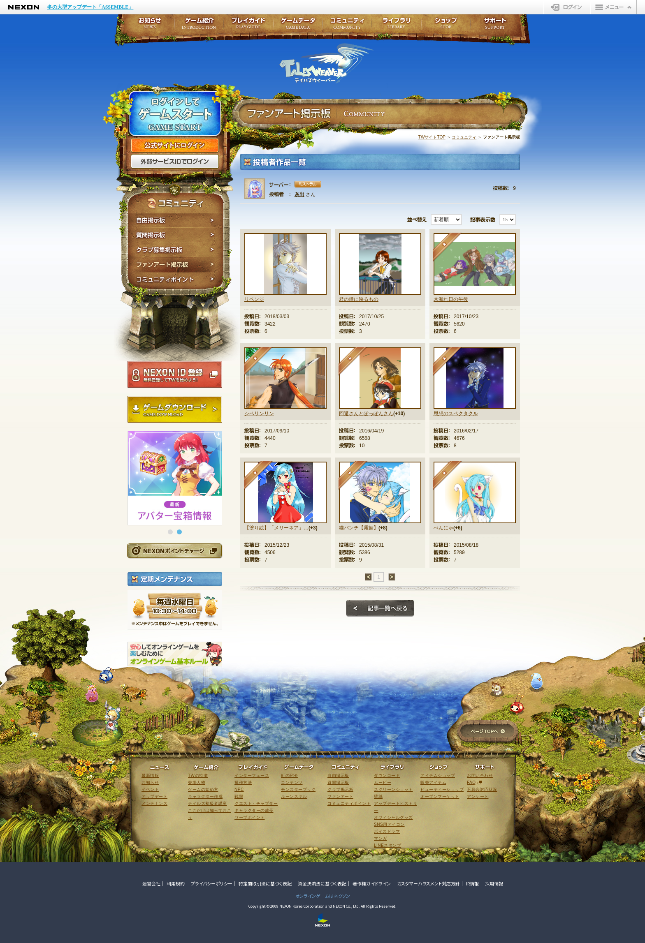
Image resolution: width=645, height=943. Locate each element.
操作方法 (243, 782)
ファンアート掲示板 (175, 264)
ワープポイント (249, 817)
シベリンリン (259, 413)
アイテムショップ (437, 775)
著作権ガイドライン (372, 883)
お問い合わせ (480, 775)
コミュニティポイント (175, 280)
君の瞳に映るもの (358, 299)
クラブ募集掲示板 (175, 250)
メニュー (613, 7)
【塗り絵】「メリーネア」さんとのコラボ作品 (276, 528)
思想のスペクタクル (456, 413)
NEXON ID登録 (175, 374)
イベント (150, 789)
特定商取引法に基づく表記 (265, 883)
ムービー (382, 782)
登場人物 (196, 782)
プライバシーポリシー (211, 883)
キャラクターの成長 (254, 810)
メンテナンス (154, 803)
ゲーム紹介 (199, 25)
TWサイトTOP (431, 137)
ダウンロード (387, 775)
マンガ (380, 838)
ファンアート (340, 796)
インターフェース (251, 775)
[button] (170, 531)
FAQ (471, 782)
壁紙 (378, 796)
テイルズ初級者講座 (207, 803)
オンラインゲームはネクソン (322, 895)
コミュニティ (464, 137)
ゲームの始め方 (203, 789)
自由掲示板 (175, 220)
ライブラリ (396, 25)
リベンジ (254, 299)
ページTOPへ (487, 732)
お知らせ (147, 25)
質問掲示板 (175, 235)
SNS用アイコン (389, 824)
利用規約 (176, 883)
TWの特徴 (198, 775)
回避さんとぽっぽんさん (366, 413)
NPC (239, 789)
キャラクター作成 (205, 796)
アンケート (478, 796)
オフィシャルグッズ (393, 817)
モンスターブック (298, 789)
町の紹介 (289, 775)
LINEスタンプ (387, 845)
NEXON (23, 7)
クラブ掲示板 (340, 789)
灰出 (299, 194)
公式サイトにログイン (174, 145)
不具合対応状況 (482, 789)
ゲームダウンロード (175, 409)
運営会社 (151, 883)
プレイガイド (248, 25)
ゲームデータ (297, 25)
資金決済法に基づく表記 (322, 883)
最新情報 (150, 775)
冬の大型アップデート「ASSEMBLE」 (90, 7)
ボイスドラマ (387, 831)
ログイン (567, 7)
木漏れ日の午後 (451, 299)
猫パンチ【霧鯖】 (358, 528)
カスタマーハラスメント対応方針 (428, 883)
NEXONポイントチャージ (174, 550)
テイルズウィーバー (326, 63)
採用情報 (494, 883)
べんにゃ (443, 528)
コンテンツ (292, 782)
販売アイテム (433, 782)
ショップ (446, 25)
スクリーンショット (393, 789)
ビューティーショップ (442, 789)
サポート (495, 25)
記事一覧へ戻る (380, 608)
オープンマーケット (439, 796)
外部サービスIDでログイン (174, 161)
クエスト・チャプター (256, 803)
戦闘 (238, 796)
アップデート (154, 796)
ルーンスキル (294, 796)
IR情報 (472, 883)
